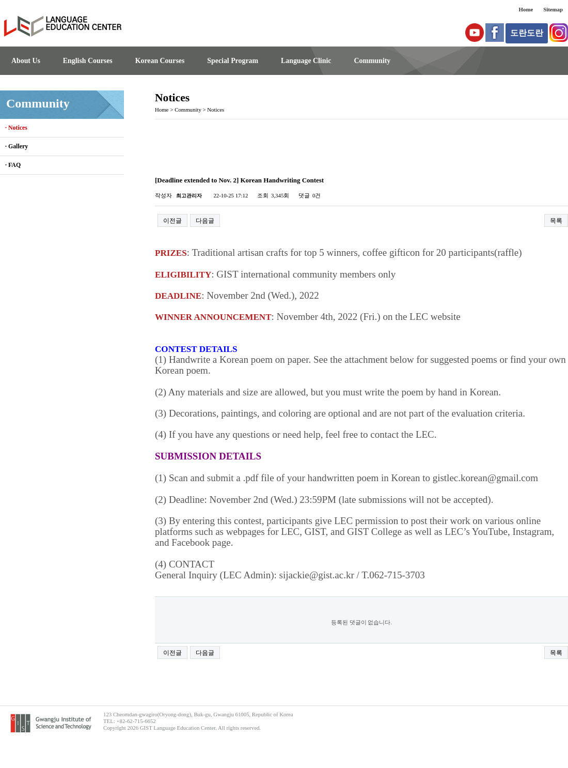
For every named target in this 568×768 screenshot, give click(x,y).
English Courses (88, 61)
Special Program (232, 61)
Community (372, 61)
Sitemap (553, 9)
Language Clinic (306, 61)
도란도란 (526, 32)
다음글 (205, 220)
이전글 (172, 220)
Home (526, 9)
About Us (25, 61)
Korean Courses (160, 61)
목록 (556, 220)
